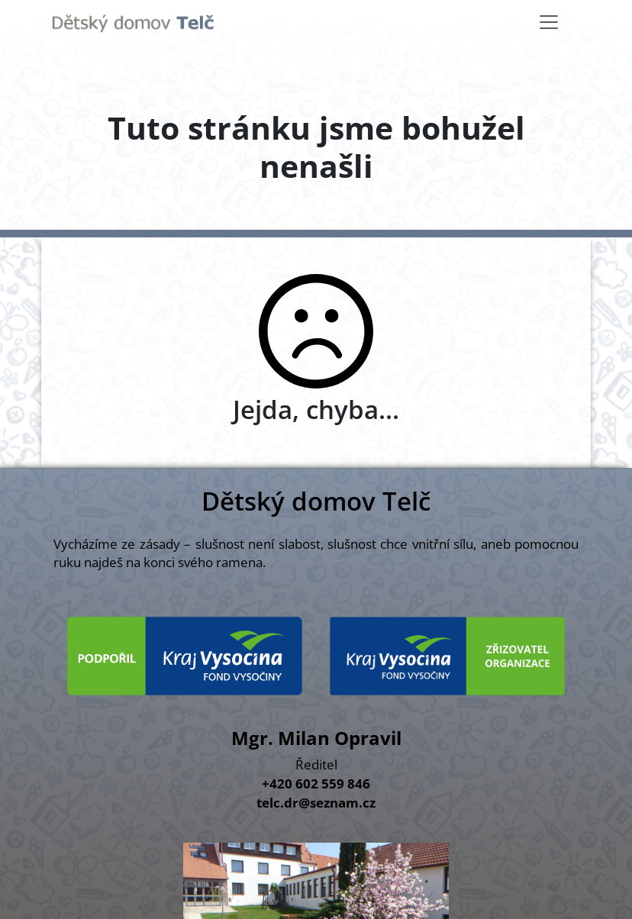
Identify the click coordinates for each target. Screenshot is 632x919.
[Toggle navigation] (548, 22)
